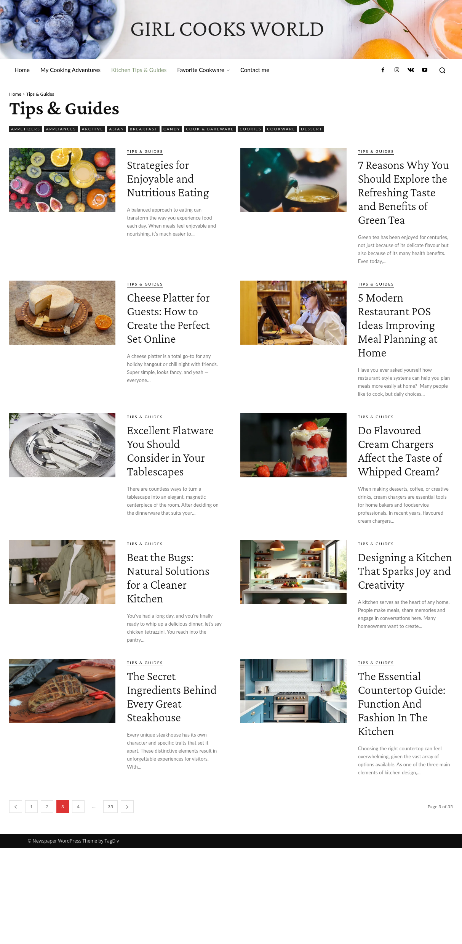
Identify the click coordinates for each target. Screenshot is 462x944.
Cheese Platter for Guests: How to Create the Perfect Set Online (169, 351)
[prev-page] (15, 902)
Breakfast (144, 129)
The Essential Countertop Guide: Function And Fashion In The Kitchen (402, 792)
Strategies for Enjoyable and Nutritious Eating (169, 184)
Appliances (61, 129)
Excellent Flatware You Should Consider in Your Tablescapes (166, 504)
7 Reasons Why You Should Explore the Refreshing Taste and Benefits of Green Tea (403, 205)
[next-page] (127, 902)
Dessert (311, 129)
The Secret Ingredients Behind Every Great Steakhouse (166, 785)
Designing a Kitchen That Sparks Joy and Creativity (401, 645)
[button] (442, 70)
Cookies (250, 129)
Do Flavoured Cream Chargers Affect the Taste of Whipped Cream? (403, 504)
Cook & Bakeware (210, 129)
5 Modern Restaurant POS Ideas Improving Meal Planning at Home (404, 358)
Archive (93, 129)
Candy (171, 129)
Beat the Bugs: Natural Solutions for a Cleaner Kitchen (170, 652)
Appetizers (25, 129)
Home (15, 94)
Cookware (281, 129)
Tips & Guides (145, 151)
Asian (116, 129)
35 (110, 902)
